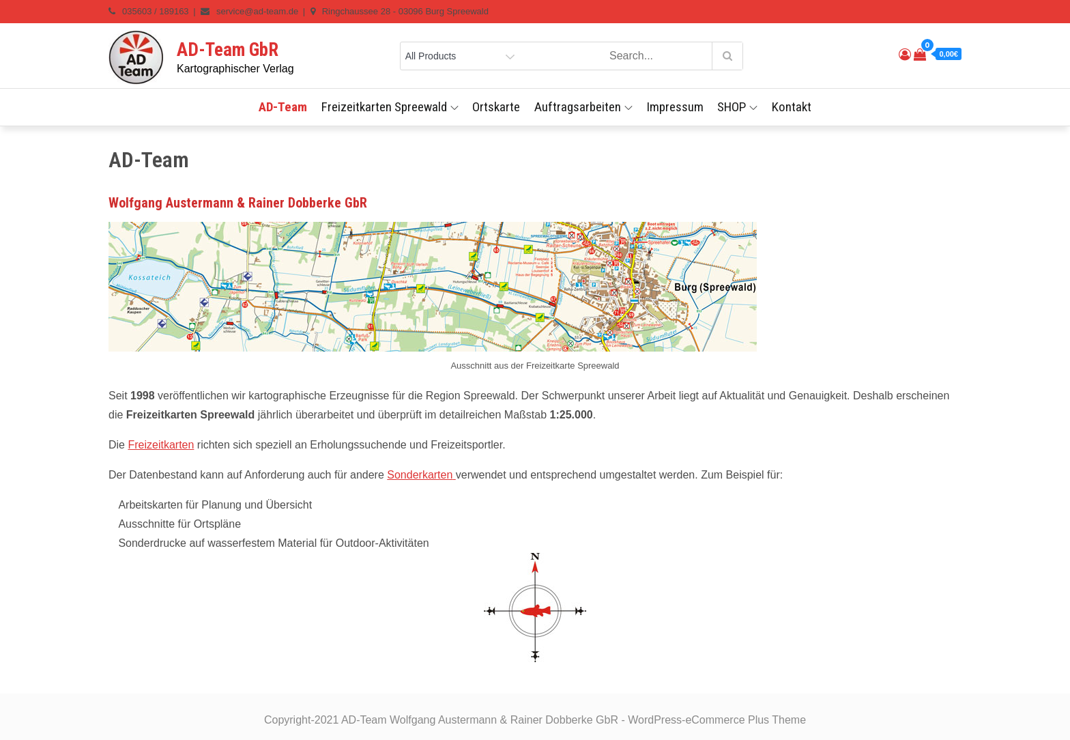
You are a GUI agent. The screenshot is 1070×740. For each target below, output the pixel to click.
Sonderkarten (419, 475)
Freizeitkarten (161, 445)
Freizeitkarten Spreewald (390, 107)
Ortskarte (496, 107)
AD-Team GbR (227, 50)
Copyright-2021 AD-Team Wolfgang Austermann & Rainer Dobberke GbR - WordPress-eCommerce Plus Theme (535, 720)
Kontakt (791, 107)
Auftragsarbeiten (583, 107)
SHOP (737, 107)
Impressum (675, 107)
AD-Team (283, 107)
